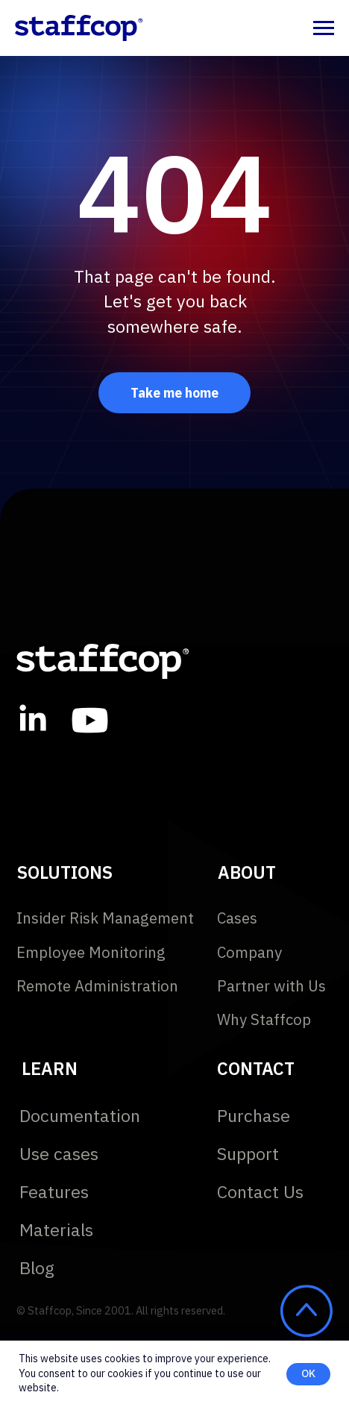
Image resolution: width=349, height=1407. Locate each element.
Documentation (79, 1115)
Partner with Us (271, 986)
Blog (36, 1267)
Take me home (174, 392)
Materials (56, 1229)
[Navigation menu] (323, 28)
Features (54, 1191)
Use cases (58, 1153)
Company (249, 952)
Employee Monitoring (91, 952)
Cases (237, 918)
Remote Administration (97, 986)
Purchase (253, 1115)
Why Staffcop (264, 1019)
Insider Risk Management (105, 918)
